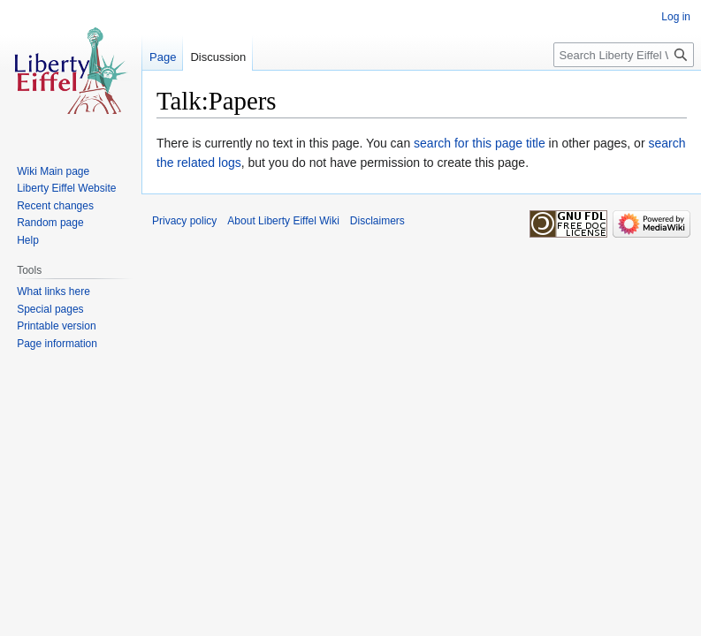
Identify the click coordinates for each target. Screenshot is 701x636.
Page (162, 57)
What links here (53, 291)
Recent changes (55, 206)
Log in (675, 17)
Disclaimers (377, 221)
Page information (57, 343)
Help (28, 240)
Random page (50, 222)
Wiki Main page (53, 171)
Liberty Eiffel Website (66, 188)
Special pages (50, 309)
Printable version (56, 326)
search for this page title (479, 143)
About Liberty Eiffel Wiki (283, 221)
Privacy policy (184, 221)
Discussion (218, 57)
